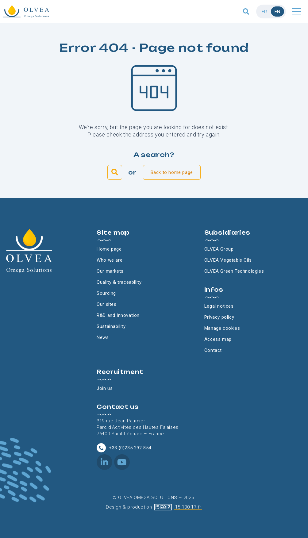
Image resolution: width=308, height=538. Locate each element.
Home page (109, 249)
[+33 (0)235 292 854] (101, 447)
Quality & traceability (119, 282)
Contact (213, 350)
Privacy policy (219, 317)
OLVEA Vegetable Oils (228, 260)
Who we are (109, 260)
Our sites (106, 304)
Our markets (110, 271)
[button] (246, 11)
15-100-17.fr (188, 507)
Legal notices (219, 306)
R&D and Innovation (118, 315)
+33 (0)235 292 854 (130, 448)
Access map (218, 339)
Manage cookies (222, 328)
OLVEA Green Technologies (234, 271)
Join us (105, 388)
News (103, 337)
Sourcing (106, 293)
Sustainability (111, 326)
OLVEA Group (219, 249)
